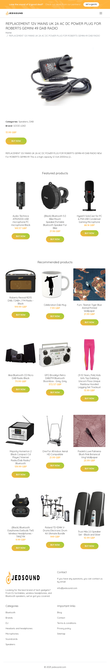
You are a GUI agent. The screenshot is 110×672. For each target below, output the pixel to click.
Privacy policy (64, 628)
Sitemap (61, 633)
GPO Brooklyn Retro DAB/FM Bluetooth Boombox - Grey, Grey (55, 378)
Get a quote (91, 4)
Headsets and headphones (19, 628)
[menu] (101, 13)
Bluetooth (10, 612)
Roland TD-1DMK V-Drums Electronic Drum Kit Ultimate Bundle (55, 530)
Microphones (12, 633)
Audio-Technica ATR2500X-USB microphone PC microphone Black (20, 220)
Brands (9, 617)
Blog (59, 612)
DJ (7, 623)
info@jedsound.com (67, 588)
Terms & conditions (66, 623)
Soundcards (12, 639)
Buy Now (16, 141)
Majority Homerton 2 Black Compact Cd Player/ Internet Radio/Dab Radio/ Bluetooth (21, 457)
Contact (61, 617)
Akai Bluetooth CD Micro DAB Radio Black (20, 377)
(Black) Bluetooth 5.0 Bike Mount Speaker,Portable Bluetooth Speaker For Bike (55, 222)
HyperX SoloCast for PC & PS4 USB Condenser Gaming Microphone (89, 219)
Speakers (23, 121)
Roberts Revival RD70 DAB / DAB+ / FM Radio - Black (21, 300)
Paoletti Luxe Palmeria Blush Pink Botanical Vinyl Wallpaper (89, 454)
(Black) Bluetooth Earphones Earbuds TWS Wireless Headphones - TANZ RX (21, 532)
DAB (31, 121)
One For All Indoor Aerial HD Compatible (55, 453)
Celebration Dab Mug (55, 304)
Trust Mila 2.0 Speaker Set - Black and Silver (89, 533)
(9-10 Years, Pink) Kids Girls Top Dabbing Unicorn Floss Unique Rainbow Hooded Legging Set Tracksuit (89, 381)
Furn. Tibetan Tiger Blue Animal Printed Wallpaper (89, 307)
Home (9, 32)
